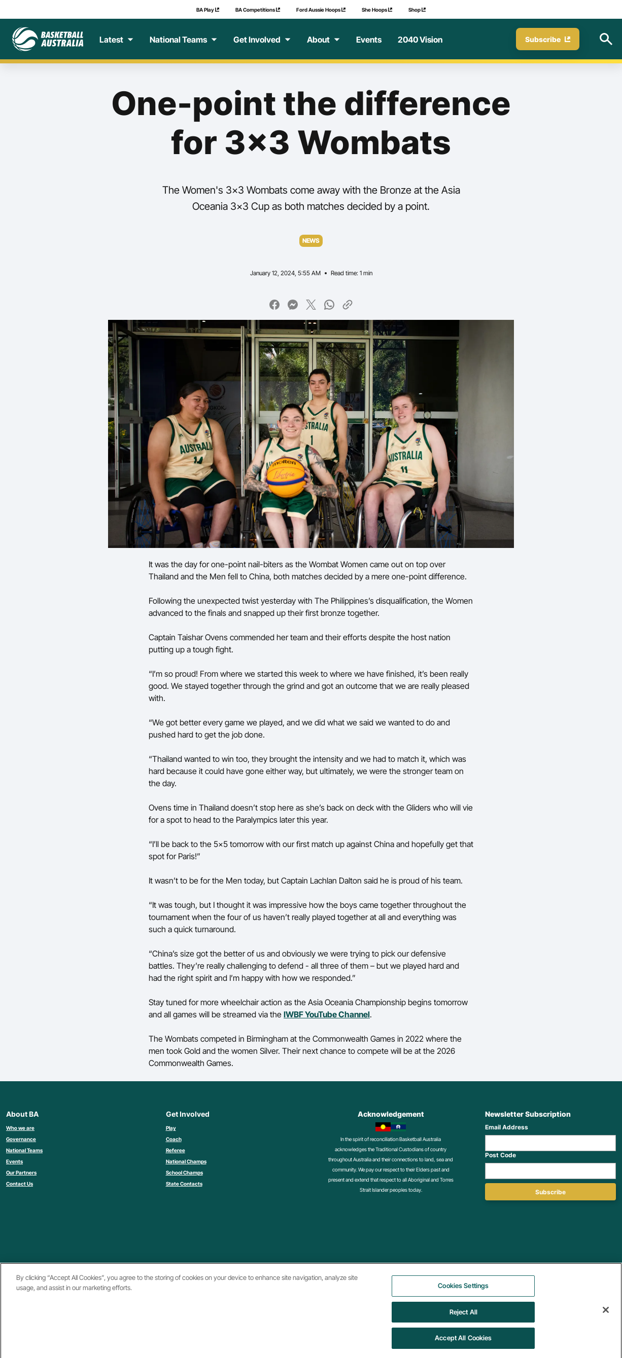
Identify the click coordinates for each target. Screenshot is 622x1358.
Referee (175, 1150)
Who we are (20, 1128)
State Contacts (184, 1184)
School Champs (184, 1172)
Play (171, 1128)
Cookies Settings (463, 1291)
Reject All (463, 1317)
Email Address (506, 1127)
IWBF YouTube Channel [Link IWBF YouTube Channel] (327, 1014)
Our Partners (21, 1172)
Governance (21, 1139)
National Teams (24, 1150)
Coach (174, 1139)
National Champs (186, 1161)
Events (14, 1161)
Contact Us (19, 1184)
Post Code (500, 1155)
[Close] (606, 1315)
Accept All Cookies (463, 1343)
